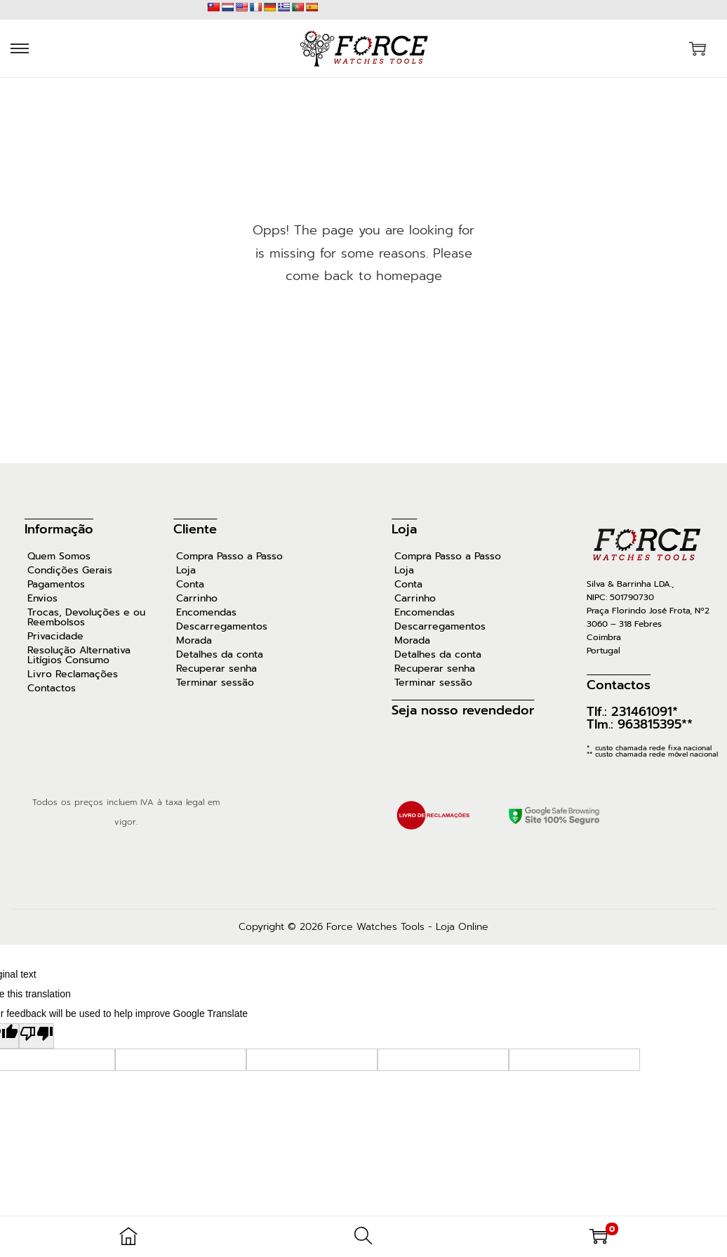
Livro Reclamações (72, 674)
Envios (42, 599)
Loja (186, 571)
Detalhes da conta (219, 655)
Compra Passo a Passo (229, 557)
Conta (190, 585)
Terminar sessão (215, 683)
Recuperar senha (216, 669)
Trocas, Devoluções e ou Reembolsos (86, 618)
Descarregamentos (221, 627)
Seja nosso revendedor (463, 710)
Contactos (51, 688)
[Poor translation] (36, 1036)
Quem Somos (59, 557)
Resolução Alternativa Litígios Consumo (79, 655)
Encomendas (206, 613)
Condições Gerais (69, 571)
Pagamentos (56, 585)
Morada (194, 641)
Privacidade (55, 637)
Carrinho (197, 599)
